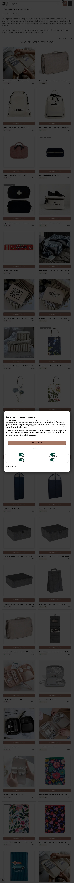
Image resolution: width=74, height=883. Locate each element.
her (44, 432)
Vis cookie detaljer (10, 466)
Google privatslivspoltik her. (27, 435)
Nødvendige (21, 455)
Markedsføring (53, 455)
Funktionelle (21, 460)
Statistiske (53, 460)
